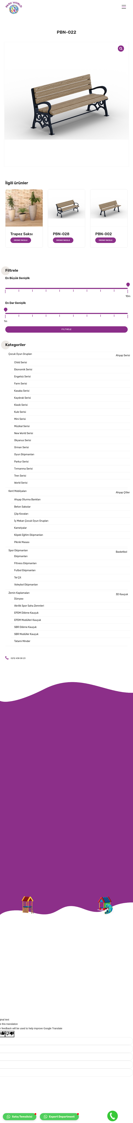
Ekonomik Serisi (23, 369)
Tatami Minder (22, 641)
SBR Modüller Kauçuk (26, 634)
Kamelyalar (20, 527)
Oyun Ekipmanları (24, 454)
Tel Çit (17, 577)
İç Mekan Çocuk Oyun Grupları (31, 520)
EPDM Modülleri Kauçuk (27, 620)
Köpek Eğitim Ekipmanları (28, 534)
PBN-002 (103, 234)
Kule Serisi (20, 412)
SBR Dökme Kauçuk (25, 627)
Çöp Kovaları (21, 513)
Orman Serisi (21, 447)
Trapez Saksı (21, 234)
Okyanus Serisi (22, 440)
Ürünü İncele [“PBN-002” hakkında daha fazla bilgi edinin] (106, 240)
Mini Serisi (20, 419)
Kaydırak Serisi (22, 397)
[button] (19, 1116)
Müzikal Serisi (21, 426)
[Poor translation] (9, 1034)
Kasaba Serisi (21, 390)
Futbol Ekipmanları (24, 570)
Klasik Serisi (21, 404)
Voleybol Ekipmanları (26, 584)
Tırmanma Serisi (23, 468)
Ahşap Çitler (123, 492)
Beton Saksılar (22, 506)
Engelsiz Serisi (22, 376)
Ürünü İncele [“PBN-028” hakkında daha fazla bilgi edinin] (63, 240)
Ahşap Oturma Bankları (27, 499)
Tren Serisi (20, 475)
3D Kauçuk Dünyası (71, 596)
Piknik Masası (21, 542)
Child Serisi (20, 362)
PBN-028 (61, 234)
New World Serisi (23, 433)
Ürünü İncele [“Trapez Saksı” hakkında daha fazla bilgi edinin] (21, 240)
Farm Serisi (20, 383)
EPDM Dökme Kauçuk (26, 613)
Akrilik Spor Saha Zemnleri (29, 605)
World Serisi (20, 482)
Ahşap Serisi (123, 355)
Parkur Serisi (21, 461)
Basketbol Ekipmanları (70, 554)
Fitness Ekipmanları (25, 563)
